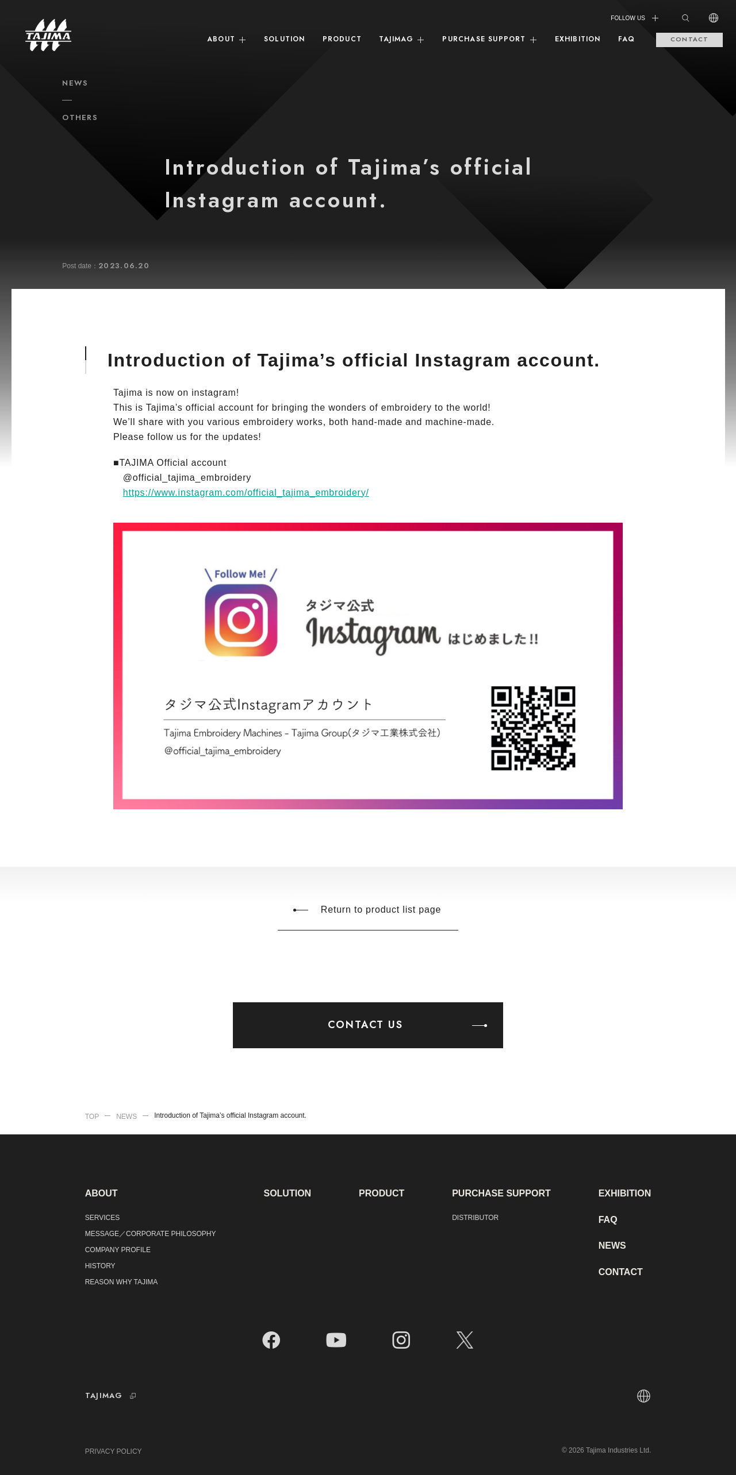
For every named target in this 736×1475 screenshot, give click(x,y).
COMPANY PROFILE (118, 1250)
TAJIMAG (402, 39)
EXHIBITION (578, 39)
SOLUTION (284, 39)
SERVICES (102, 1218)
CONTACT (689, 39)
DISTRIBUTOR (475, 1218)
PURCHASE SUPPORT (489, 39)
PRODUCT (342, 39)
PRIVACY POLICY (113, 1451)
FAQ (626, 39)
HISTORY (100, 1266)
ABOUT (227, 39)
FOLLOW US (635, 18)
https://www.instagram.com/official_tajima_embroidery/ (246, 492)
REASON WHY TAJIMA (121, 1282)
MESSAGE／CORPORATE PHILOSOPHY (150, 1234)
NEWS (612, 1245)
